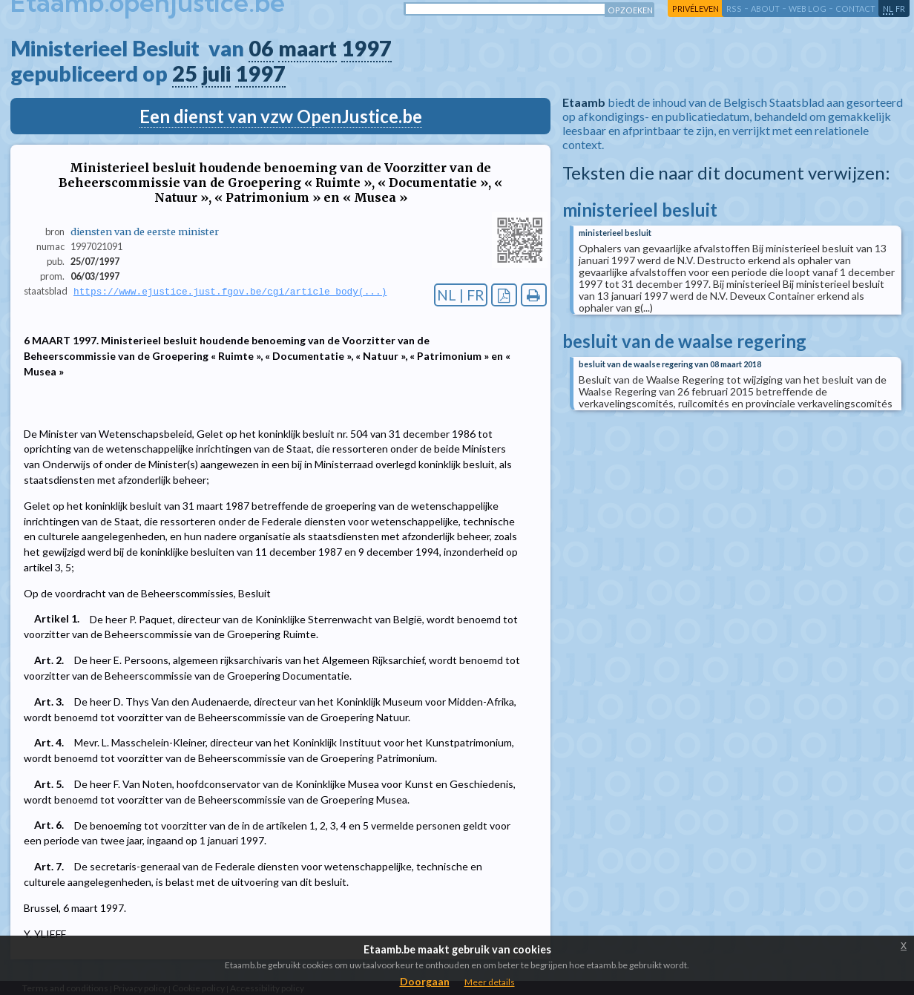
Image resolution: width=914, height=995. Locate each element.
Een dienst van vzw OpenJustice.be (280, 116)
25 (184, 73)
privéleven (695, 8)
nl (888, 8)
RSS (734, 8)
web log (807, 8)
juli (216, 73)
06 (261, 48)
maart (307, 48)
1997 (366, 48)
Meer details (489, 982)
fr (900, 8)
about (765, 8)
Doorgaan (425, 981)
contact (855, 8)
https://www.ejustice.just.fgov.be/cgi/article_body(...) (230, 291)
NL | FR (460, 294)
